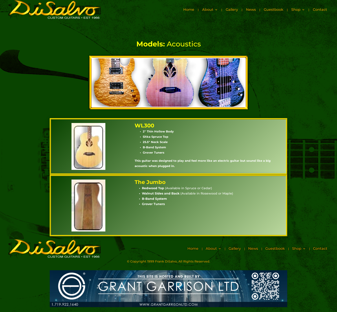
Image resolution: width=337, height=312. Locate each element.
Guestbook (273, 9)
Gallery (232, 9)
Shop (295, 9)
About (207, 9)
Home (188, 9)
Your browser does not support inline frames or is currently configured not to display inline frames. (168, 82)
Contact (320, 9)
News (251, 9)
